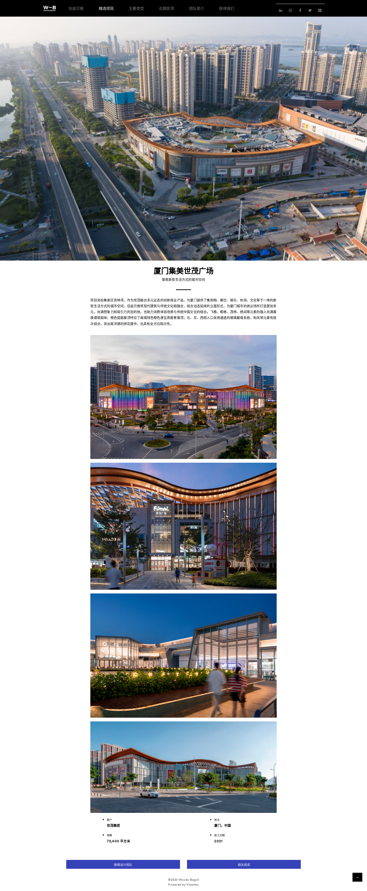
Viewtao (192, 884)
